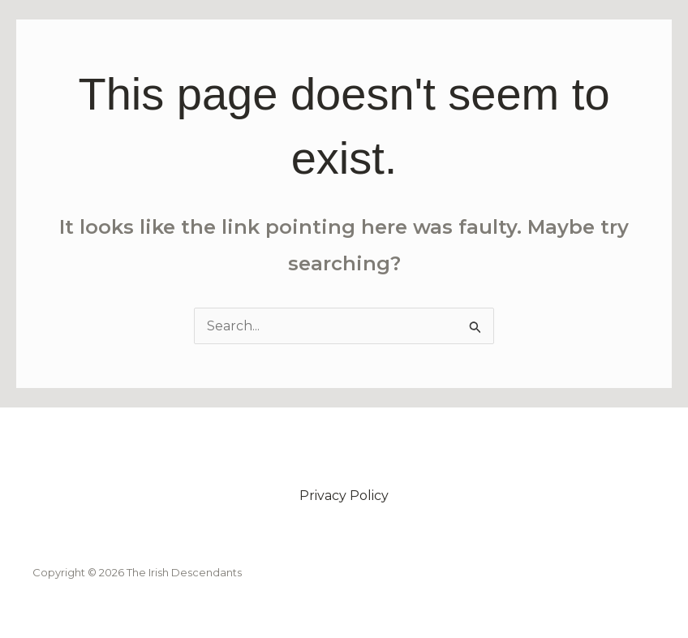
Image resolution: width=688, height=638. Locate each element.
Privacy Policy (344, 495)
